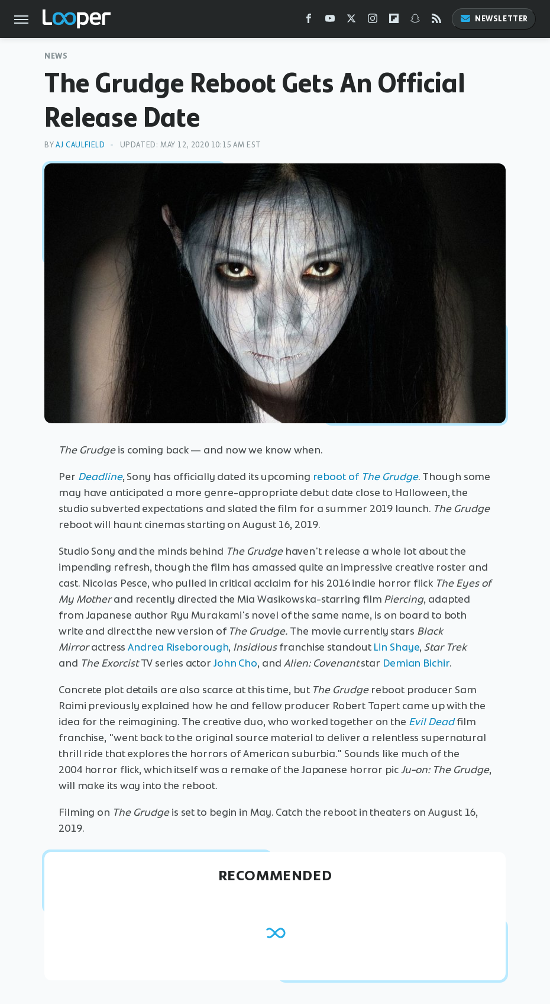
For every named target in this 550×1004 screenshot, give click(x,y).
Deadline (100, 476)
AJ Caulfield (80, 145)
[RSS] (436, 21)
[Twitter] (351, 21)
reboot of (365, 476)
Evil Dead (431, 722)
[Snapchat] (415, 21)
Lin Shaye (396, 647)
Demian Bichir (416, 663)
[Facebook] (309, 21)
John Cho (235, 663)
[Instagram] (372, 21)
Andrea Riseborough (178, 647)
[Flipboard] (394, 21)
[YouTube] (330, 21)
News (55, 56)
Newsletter (494, 19)
